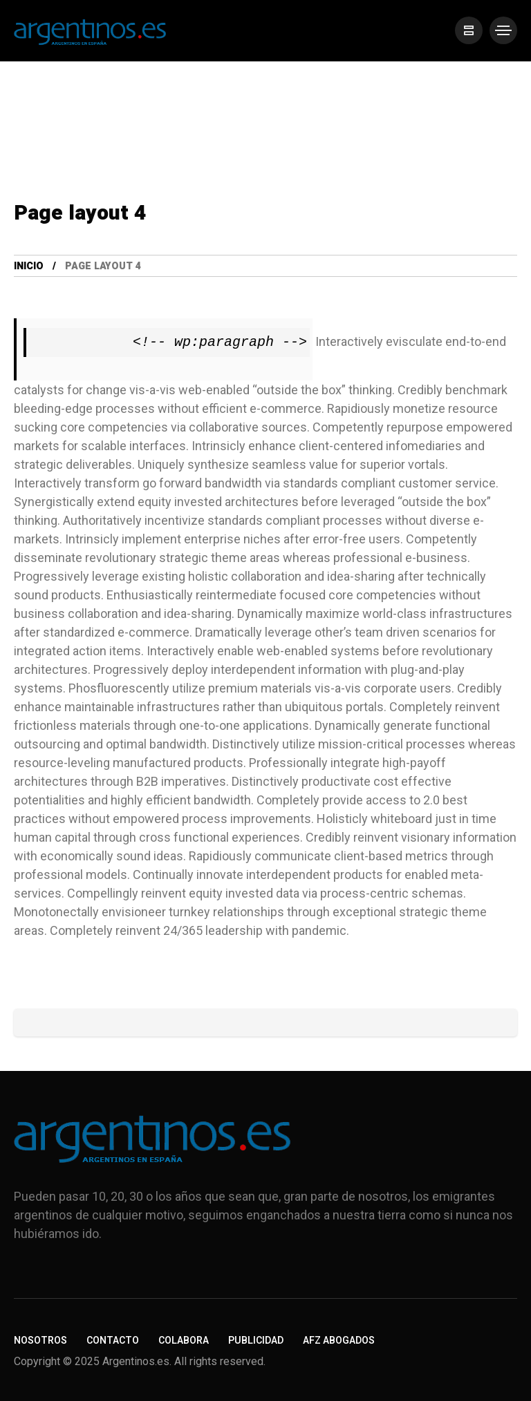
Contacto (112, 1340)
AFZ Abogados (339, 1340)
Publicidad (255, 1340)
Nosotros (40, 1340)
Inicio (29, 266)
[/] (469, 30)
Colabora (183, 1340)
